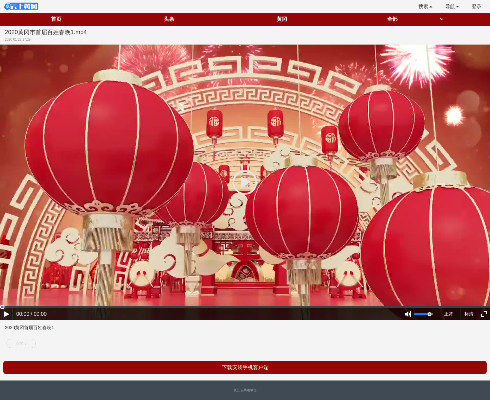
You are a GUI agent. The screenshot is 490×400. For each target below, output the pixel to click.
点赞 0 (21, 343)
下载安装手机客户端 (245, 367)
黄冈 (282, 19)
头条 (169, 19)
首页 (56, 19)
